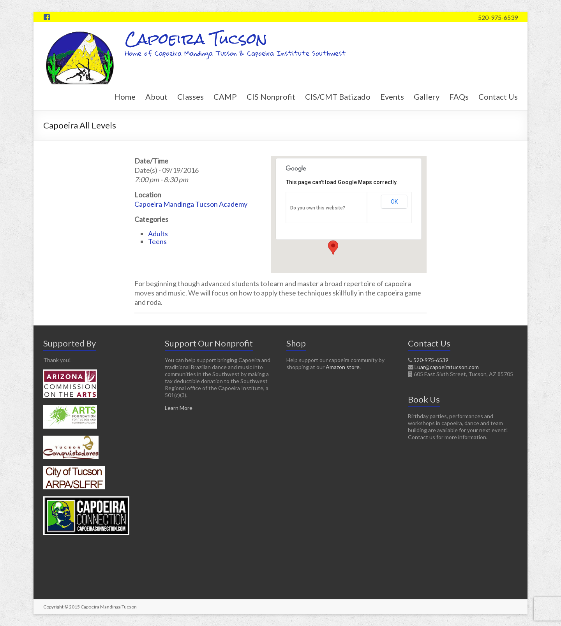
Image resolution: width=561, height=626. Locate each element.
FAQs (459, 96)
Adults (158, 233)
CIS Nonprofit (271, 96)
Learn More (178, 407)
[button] (333, 247)
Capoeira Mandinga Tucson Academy (190, 204)
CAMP (225, 96)
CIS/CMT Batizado (337, 96)
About (156, 96)
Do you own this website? (317, 208)
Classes (190, 96)
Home (125, 96)
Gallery (426, 96)
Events (392, 96)
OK (394, 202)
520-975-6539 (498, 17)
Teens (157, 241)
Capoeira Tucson (196, 38)
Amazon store (343, 367)
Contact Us (498, 96)
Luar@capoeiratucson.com (447, 367)
